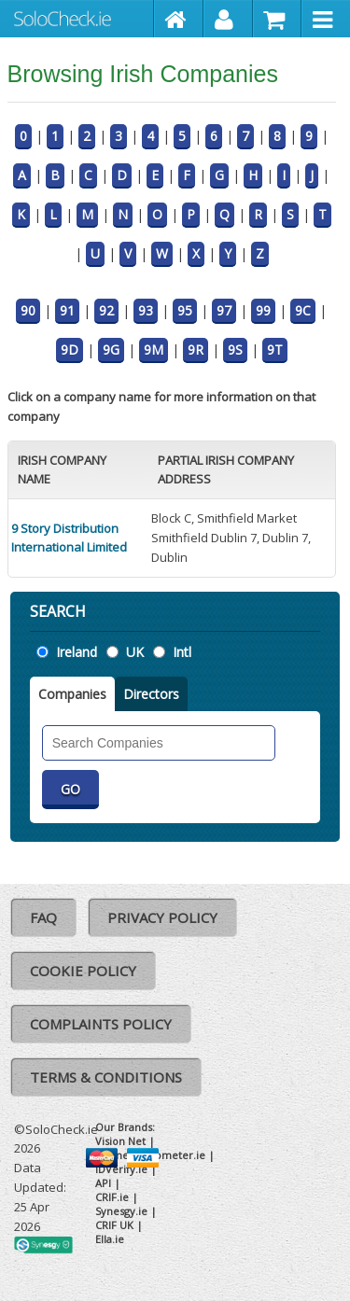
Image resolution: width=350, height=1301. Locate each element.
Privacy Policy (162, 917)
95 (184, 310)
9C (303, 310)
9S (235, 349)
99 (263, 310)
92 (106, 310)
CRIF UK (114, 1225)
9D (69, 349)
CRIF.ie (112, 1197)
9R (195, 349)
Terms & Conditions (106, 1077)
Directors (151, 694)
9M (153, 349)
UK (135, 652)
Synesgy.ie (121, 1211)
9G (111, 349)
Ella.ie (109, 1239)
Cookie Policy (83, 970)
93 (145, 310)
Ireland (76, 652)
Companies (72, 694)
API (103, 1183)
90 (28, 310)
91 (67, 310)
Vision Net (120, 1141)
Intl (182, 652)
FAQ (43, 917)
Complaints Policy (101, 1023)
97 (224, 310)
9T (275, 349)
